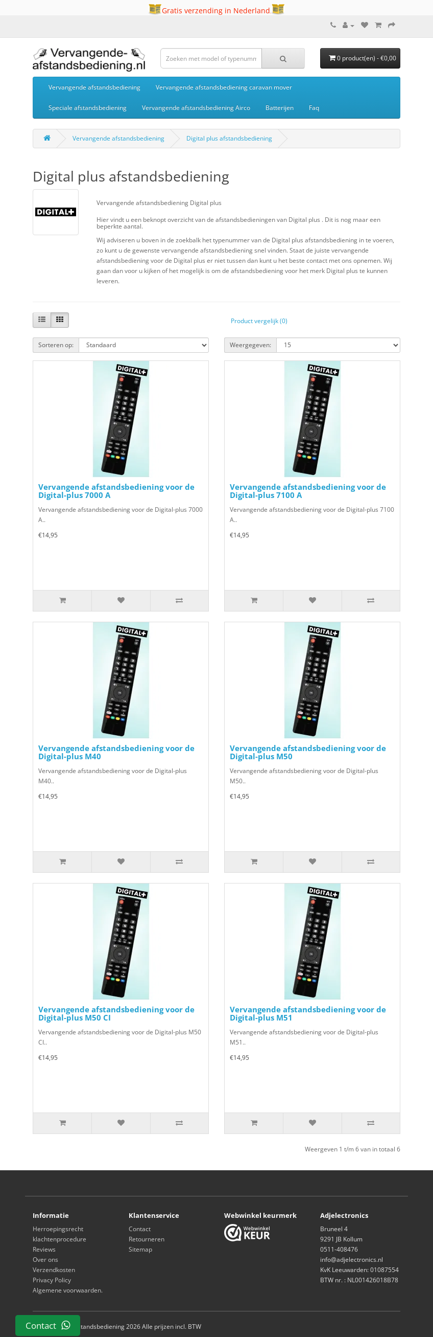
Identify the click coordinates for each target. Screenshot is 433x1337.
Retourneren (146, 1239)
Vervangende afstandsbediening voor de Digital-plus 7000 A (116, 491)
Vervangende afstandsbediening (94, 87)
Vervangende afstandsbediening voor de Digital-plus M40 (116, 752)
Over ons (45, 1259)
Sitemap (140, 1249)
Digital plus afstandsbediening (229, 138)
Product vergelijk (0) (259, 320)
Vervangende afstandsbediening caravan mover (224, 87)
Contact (140, 1229)
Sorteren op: (56, 345)
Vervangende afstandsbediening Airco (196, 107)
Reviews (44, 1249)
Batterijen (280, 107)
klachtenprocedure (59, 1239)
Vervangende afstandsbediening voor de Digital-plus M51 (308, 1013)
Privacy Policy (52, 1280)
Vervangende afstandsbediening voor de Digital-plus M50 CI (116, 1013)
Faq (314, 107)
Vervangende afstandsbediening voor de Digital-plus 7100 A (308, 491)
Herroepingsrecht (58, 1229)
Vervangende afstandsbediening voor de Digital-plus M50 (308, 752)
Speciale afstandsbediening (88, 107)
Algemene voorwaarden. (68, 1290)
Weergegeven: (250, 345)
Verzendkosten (54, 1269)
